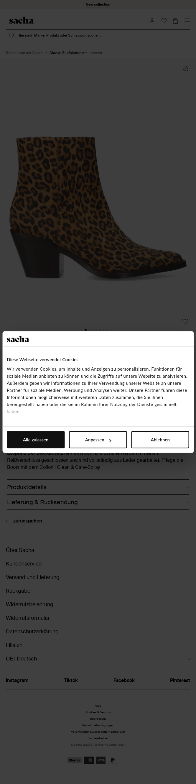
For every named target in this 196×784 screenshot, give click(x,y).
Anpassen (98, 439)
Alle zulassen (35, 439)
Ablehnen (160, 439)
